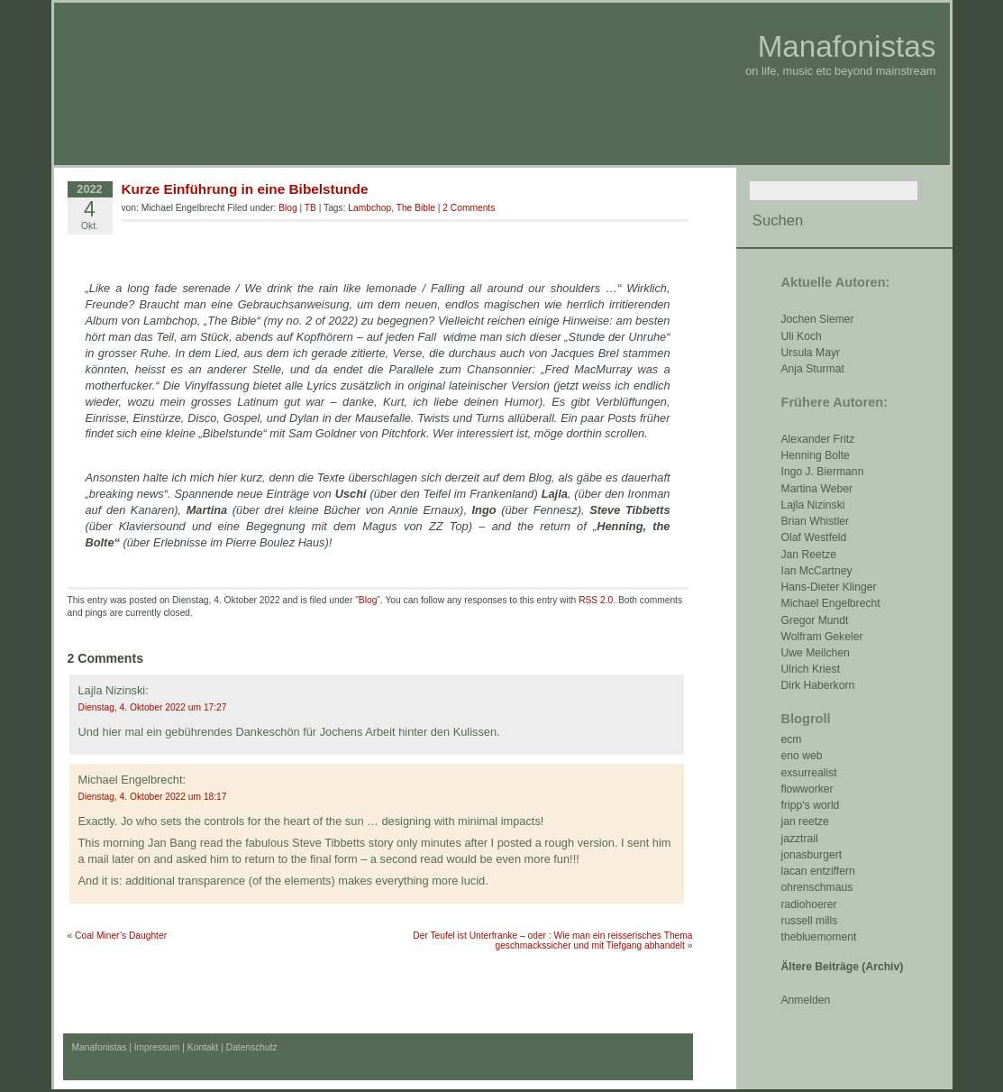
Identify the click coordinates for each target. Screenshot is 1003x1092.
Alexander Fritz (818, 439)
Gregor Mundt (815, 620)
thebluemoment (819, 937)
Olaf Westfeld (814, 537)
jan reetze (805, 821)
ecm (791, 739)
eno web (802, 755)
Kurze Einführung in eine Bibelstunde (245, 189)
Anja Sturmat (812, 368)
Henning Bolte (815, 455)
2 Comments (468, 208)
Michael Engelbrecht (830, 603)
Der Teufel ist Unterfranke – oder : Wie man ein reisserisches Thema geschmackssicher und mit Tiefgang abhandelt (552, 940)
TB (310, 208)
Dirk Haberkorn (818, 685)
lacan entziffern (818, 871)
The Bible (416, 208)
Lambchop (369, 208)
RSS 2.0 (596, 600)
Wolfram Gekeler (822, 636)
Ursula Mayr (811, 352)
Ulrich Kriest (811, 669)
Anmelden (806, 1000)
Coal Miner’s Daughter (121, 936)
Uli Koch (801, 336)
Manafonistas (847, 46)
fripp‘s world (810, 805)
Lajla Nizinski (813, 505)
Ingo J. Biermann (822, 471)
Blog (287, 208)
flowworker (807, 789)
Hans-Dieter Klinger (829, 587)
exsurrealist (809, 772)
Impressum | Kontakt (176, 1047)
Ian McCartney (817, 570)
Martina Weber (817, 488)
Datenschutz (252, 1047)
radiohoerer (809, 904)
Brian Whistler (815, 521)
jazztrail (799, 838)
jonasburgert (812, 855)
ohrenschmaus (817, 887)
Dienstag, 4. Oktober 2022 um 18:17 (152, 797)
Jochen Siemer (817, 319)
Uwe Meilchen (815, 653)
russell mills (809, 920)
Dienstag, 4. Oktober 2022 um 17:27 (152, 707)
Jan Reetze (809, 554)
